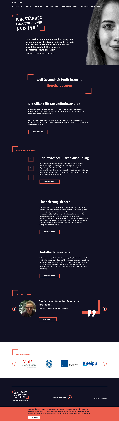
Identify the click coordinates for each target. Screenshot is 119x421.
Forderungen (17, 7)
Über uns (38, 7)
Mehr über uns (38, 132)
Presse (14, 2)
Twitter (70, 397)
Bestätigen (34, 417)
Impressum (96, 398)
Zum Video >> (47, 319)
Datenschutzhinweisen (81, 413)
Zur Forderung (49, 181)
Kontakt (20, 2)
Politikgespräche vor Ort (90, 7)
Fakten (28, 7)
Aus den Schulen (52, 7)
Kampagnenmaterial (69, 7)
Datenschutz (104, 398)
